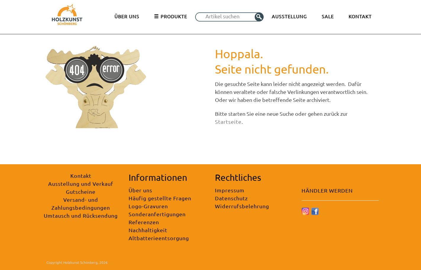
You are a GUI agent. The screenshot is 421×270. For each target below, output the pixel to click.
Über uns (140, 190)
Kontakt (80, 176)
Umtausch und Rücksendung (81, 215)
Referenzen (144, 222)
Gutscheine (80, 191)
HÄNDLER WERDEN (327, 190)
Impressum (229, 190)
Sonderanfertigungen (157, 214)
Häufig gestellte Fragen (160, 198)
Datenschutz (231, 198)
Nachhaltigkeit (148, 230)
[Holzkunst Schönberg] (67, 16)
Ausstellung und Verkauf (80, 183)
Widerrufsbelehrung (242, 206)
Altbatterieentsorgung (159, 238)
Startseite (228, 121)
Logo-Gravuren (148, 206)
